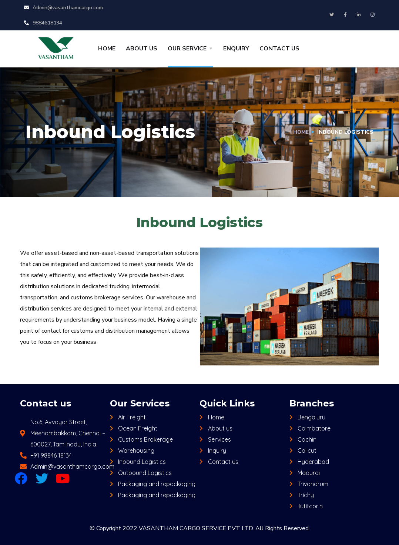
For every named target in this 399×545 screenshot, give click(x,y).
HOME (106, 48)
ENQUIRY (236, 48)
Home (300, 132)
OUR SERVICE (187, 48)
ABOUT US (141, 48)
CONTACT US (279, 48)
